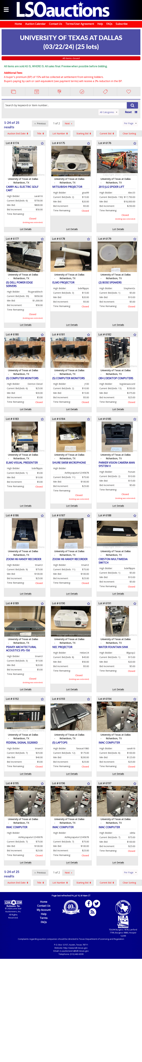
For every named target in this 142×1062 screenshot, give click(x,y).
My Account (44, 910)
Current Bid (105, 133)
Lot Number (58, 133)
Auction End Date (16, 133)
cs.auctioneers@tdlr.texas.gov (74, 950)
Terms (44, 918)
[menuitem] (17, 134)
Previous (41, 123)
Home (18, 24)
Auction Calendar (35, 24)
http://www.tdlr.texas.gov (75, 947)
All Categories (108, 112)
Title (39, 133)
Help (100, 24)
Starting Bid (82, 133)
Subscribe (121, 24)
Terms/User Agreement (79, 24)
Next (67, 123)
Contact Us (55, 24)
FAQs (109, 24)
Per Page (130, 123)
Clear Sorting (129, 133)
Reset (128, 112)
